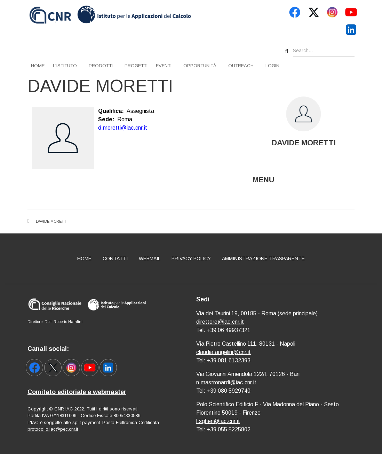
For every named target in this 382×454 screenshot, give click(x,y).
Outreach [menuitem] (241, 65)
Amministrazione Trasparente (263, 258)
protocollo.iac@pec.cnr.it (52, 429)
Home (84, 258)
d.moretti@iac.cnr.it (122, 128)
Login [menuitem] (272, 65)
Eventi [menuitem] (164, 65)
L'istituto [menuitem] (65, 65)
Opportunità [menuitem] (199, 65)
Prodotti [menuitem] (101, 65)
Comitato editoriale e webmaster (76, 391)
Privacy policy (191, 258)
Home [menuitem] (38, 65)
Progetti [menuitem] (136, 65)
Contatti (115, 258)
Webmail (149, 258)
